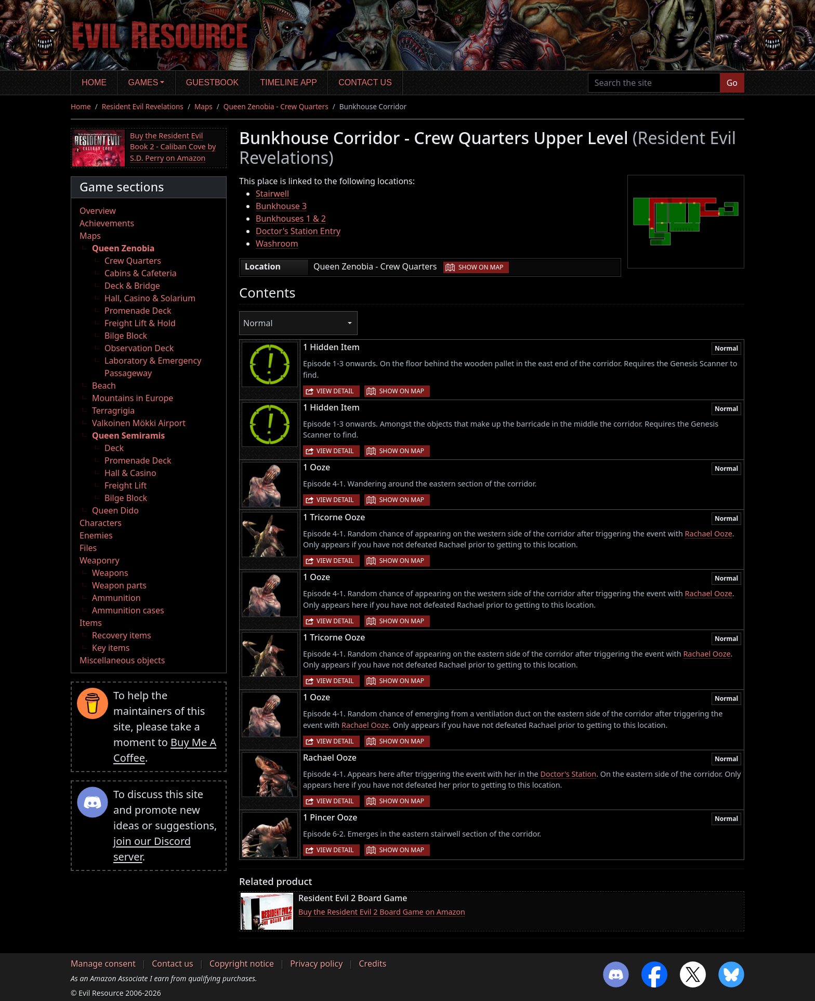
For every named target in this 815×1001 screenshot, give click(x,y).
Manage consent (103, 963)
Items (91, 622)
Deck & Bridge (132, 285)
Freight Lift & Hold (140, 323)
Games (143, 82)
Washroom (277, 243)
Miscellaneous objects (122, 660)
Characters (101, 523)
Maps (203, 106)
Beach (104, 385)
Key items (110, 647)
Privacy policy (316, 963)
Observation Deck (139, 348)
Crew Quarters (132, 260)
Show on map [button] (480, 267)
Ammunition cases (128, 610)
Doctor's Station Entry (298, 231)
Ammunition (116, 598)
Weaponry (100, 560)
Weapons (110, 573)
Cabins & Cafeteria (140, 273)
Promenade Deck (137, 310)
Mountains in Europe (132, 398)
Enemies (96, 535)
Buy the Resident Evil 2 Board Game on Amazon (381, 912)
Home (94, 82)
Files (88, 548)
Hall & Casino (130, 473)
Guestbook (212, 82)
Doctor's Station (568, 774)
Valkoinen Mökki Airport (139, 423)
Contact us (365, 82)
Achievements (107, 223)
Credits (372, 963)
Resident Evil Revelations (142, 106)
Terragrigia (113, 410)
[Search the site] (654, 83)
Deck (114, 448)
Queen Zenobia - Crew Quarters (276, 106)
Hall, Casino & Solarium (149, 298)
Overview (98, 210)
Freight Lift (125, 485)
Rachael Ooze (708, 533)
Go (732, 82)
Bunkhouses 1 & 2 (291, 218)
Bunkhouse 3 (281, 206)
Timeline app (288, 82)
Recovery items (121, 635)
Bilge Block (125, 335)
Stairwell (272, 193)
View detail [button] (335, 391)
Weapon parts (119, 585)
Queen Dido (115, 510)
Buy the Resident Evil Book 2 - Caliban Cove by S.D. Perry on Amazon (173, 147)
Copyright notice (241, 963)
